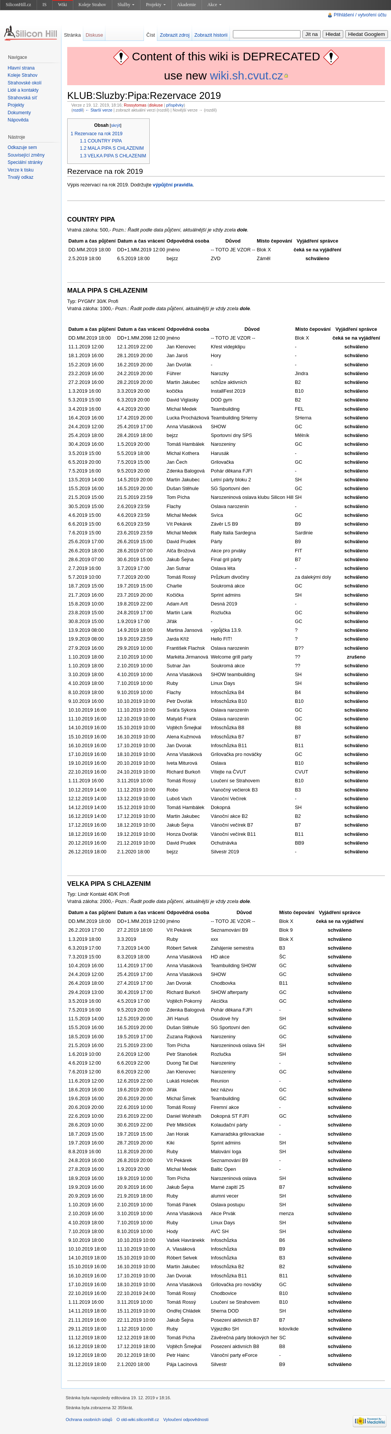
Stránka (72, 35)
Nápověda (18, 120)
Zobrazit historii (211, 35)
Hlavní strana (21, 68)
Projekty (156, 4)
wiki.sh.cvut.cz (246, 75)
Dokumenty (19, 112)
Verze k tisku (21, 170)
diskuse (156, 105)
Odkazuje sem (22, 147)
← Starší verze (98, 110)
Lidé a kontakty (23, 90)
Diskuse (94, 35)
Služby (126, 4)
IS (44, 4)
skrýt (115, 125)
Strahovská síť (22, 97)
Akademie (186, 4)
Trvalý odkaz (21, 177)
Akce (214, 4)
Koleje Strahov (92, 4)
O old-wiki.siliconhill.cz (137, 1419)
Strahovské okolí (25, 83)
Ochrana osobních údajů (89, 1419)
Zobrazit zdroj (175, 35)
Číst (150, 35)
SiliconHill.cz (18, 4)
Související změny (26, 155)
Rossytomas (135, 105)
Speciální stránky (25, 162)
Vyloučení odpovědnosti (185, 1419)
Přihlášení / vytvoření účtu (360, 15)
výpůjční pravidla (173, 185)
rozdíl (77, 110)
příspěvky (175, 105)
